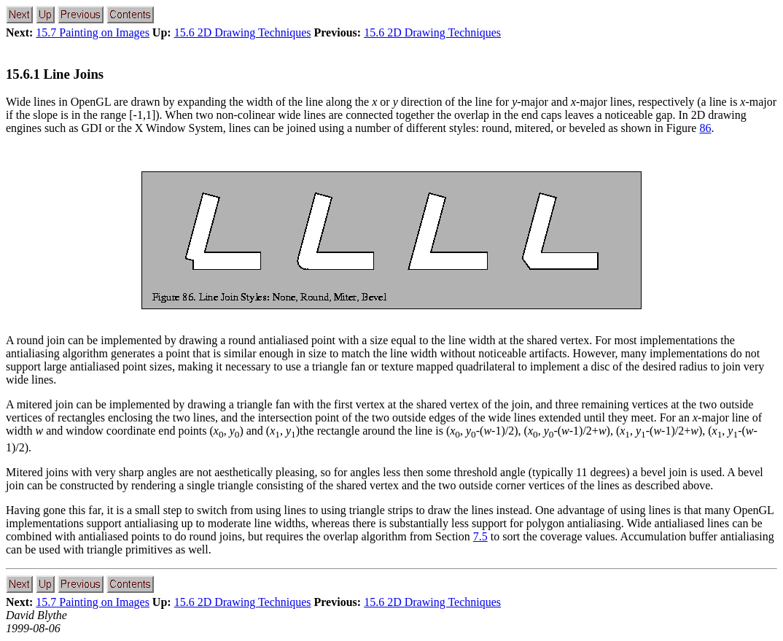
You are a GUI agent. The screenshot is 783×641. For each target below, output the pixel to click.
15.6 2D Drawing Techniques (242, 32)
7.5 (480, 536)
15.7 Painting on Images (92, 32)
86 (705, 128)
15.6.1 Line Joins (55, 74)
